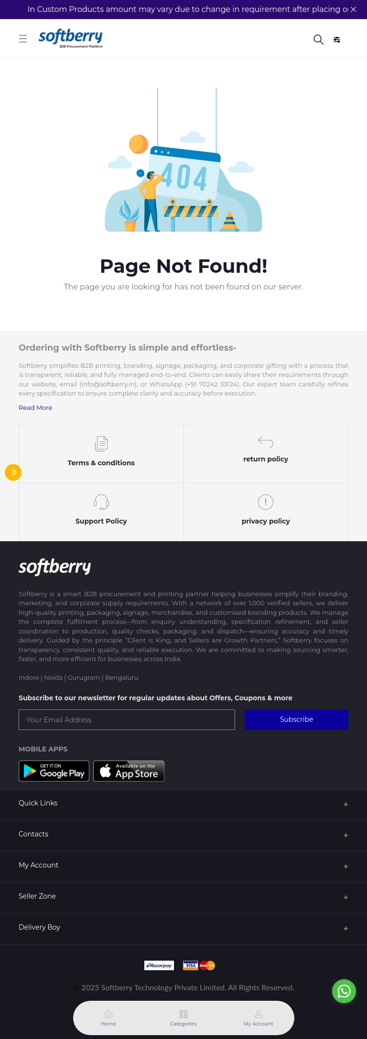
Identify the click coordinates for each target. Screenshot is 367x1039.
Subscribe (296, 719)
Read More (35, 407)
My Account (38, 865)
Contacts (33, 834)
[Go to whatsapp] (344, 991)
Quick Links (38, 803)
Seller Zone (37, 896)
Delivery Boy (39, 927)
